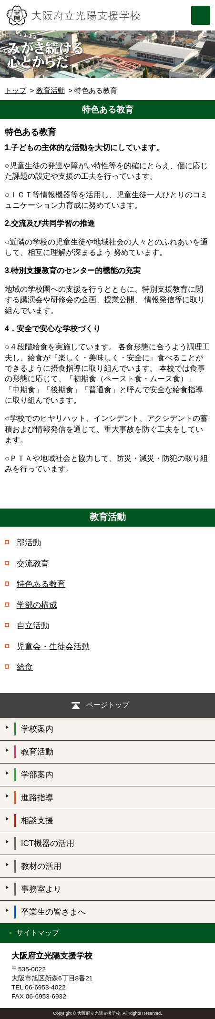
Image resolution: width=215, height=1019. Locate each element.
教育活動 (50, 90)
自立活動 (33, 625)
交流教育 (33, 563)
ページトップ (107, 705)
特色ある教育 (41, 584)
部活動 (29, 542)
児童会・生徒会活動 (53, 646)
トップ (15, 90)
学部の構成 (37, 605)
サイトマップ (37, 932)
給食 (25, 667)
